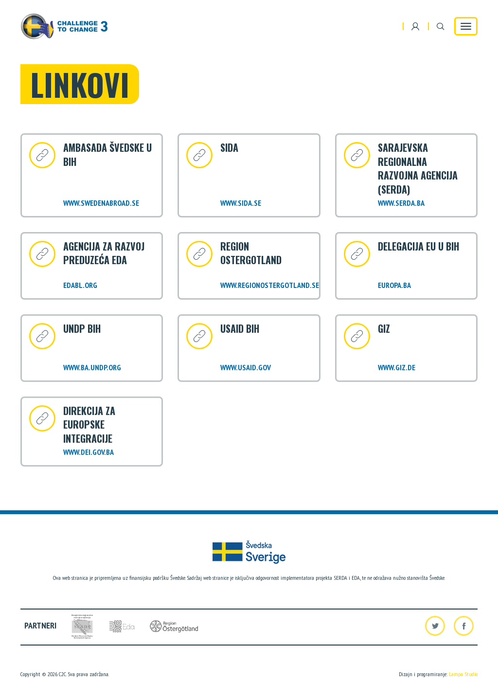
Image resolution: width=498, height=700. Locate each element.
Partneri (40, 625)
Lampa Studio (463, 674)
